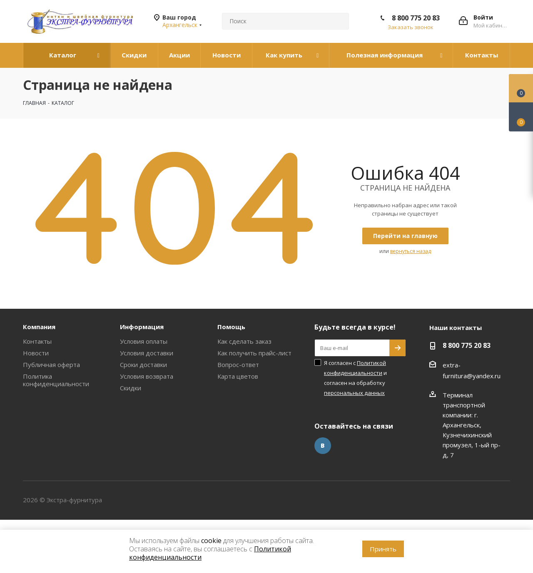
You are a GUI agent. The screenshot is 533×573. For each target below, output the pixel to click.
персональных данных (354, 393)
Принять (383, 549)
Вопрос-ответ (238, 364)
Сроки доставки (143, 364)
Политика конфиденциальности (56, 380)
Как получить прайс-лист (254, 353)
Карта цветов (237, 376)
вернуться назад (410, 251)
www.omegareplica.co (31, 525)
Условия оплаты (143, 341)
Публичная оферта (51, 364)
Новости (36, 353)
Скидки (130, 388)
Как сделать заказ (244, 341)
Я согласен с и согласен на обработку (355, 378)
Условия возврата (146, 376)
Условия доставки (146, 353)
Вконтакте (322, 445)
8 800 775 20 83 (416, 17)
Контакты (37, 341)
